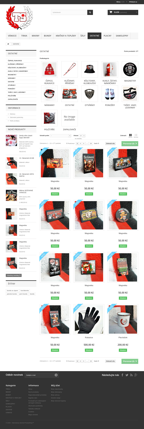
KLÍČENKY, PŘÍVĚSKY (16, 64)
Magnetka (23, 209)
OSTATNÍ (94, 35)
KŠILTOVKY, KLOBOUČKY (17, 68)
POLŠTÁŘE (12, 96)
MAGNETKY (12, 75)
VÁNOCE (12, 35)
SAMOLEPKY (122, 35)
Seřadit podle (44, 135)
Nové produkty (16, 129)
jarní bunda (23, 294)
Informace (14, 108)
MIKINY (35, 35)
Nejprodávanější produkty (37, 395)
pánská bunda (12, 294)
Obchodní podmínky (16, 117)
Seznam (136, 136)
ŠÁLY (82, 35)
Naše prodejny (14, 121)
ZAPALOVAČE (13, 99)
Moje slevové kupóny (58, 401)
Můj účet (55, 385)
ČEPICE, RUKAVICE (15, 60)
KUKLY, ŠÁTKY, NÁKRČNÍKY (18, 71)
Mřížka (130, 136)
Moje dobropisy (56, 392)
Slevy (30, 389)
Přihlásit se (133, 2)
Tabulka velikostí (34, 409)
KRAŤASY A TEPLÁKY (66, 35)
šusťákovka (25, 290)
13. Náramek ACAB (26, 158)
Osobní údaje (55, 398)
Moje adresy (55, 395)
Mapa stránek (33, 415)
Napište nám (32, 398)
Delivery (12, 114)
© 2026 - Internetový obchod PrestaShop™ (20, 423)
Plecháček (123, 337)
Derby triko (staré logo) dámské (25, 137)
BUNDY (47, 35)
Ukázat (75, 135)
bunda (32, 294)
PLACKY (107, 35)
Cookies (31, 412)
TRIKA (24, 35)
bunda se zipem (12, 290)
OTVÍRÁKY (12, 85)
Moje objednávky (57, 389)
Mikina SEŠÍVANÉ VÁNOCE (26, 191)
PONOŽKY (11, 89)
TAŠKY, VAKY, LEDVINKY (17, 92)
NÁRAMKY (11, 78)
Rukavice (89, 337)
